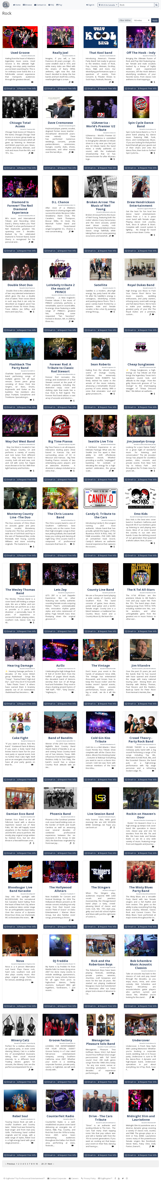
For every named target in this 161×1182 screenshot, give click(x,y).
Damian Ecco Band (20, 814)
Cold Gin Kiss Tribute (100, 739)
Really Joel (60, 53)
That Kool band (100, 53)
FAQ (51, 4)
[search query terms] (136, 5)
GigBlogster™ (105, 1178)
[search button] (156, 5)
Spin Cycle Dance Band (140, 124)
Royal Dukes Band (140, 285)
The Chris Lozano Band (60, 515)
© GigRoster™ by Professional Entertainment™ (24, 1178)
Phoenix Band (60, 814)
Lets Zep (60, 590)
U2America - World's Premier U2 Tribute (100, 126)
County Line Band (100, 590)
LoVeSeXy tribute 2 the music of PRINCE (60, 288)
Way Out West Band (20, 441)
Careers (74, 1178)
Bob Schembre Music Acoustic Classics (141, 964)
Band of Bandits (60, 738)
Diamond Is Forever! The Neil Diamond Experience (20, 207)
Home (17, 4)
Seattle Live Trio (100, 441)
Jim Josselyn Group (141, 441)
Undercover (141, 1040)
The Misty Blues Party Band (141, 889)
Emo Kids (141, 514)
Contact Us (40, 4)
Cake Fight (20, 738)
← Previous (10, 1163)
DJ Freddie (60, 961)
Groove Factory (60, 1040)
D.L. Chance (60, 202)
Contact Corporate (56, 1178)
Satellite (100, 285)
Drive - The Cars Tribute (100, 1118)
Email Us (9, 88)
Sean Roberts (101, 364)
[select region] (108, 5)
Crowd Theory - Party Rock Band (140, 739)
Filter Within (125, 20)
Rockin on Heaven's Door (141, 815)
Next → (51, 1163)
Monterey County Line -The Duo (20, 515)
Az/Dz (60, 665)
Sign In (90, 4)
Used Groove (20, 53)
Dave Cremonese (60, 123)
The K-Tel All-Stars (141, 590)
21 (46, 1163)
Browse (27, 4)
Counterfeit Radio (60, 1116)
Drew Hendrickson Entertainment (141, 204)
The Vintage (100, 665)
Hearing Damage (20, 665)
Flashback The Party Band (20, 366)
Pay (59, 4)
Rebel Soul (20, 1116)
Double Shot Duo (20, 285)
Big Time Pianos (60, 441)
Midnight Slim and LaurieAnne (141, 1118)
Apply (155, 20)
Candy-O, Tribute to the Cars (101, 515)
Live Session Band (100, 814)
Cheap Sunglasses (141, 364)
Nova (20, 961)
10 (37, 1163)
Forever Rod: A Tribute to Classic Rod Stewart (60, 367)
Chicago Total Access (20, 124)
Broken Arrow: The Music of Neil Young (100, 205)
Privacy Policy (88, 1178)
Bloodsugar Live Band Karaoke (20, 889)
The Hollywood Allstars (60, 889)
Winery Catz (20, 1040)
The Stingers (100, 887)
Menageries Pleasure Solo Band (100, 1042)
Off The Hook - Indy (141, 53)
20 (42, 1163)
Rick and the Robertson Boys (100, 962)
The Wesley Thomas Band (20, 591)
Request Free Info (27, 88)
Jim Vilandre (141, 665)
